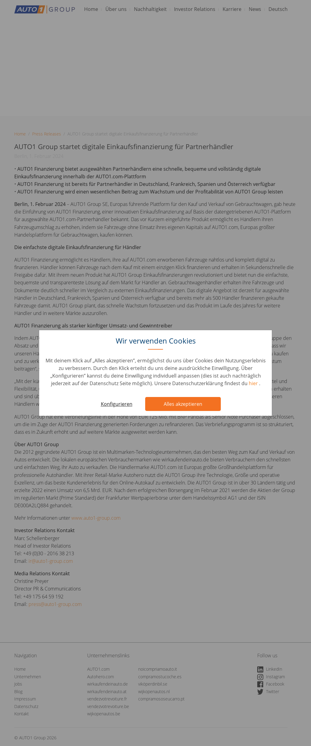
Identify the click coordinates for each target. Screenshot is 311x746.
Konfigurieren (116, 404)
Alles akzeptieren (183, 404)
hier (254, 383)
